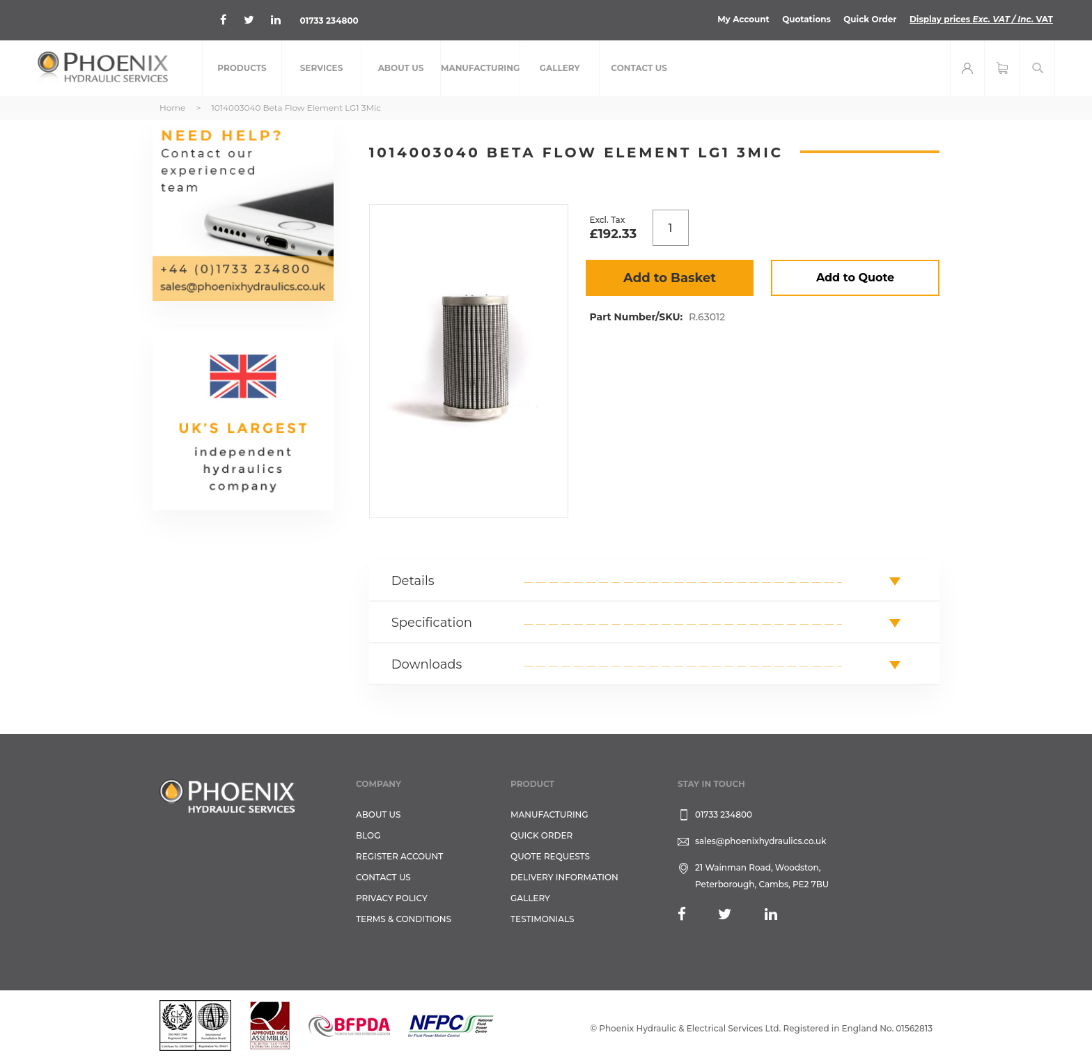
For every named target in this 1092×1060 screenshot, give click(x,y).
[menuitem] (242, 68)
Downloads (426, 664)
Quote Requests (550, 856)
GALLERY (530, 898)
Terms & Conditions (403, 919)
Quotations (805, 19)
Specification (431, 622)
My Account (743, 19)
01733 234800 (329, 20)
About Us (378, 814)
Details (413, 581)
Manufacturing (549, 814)
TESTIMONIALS (542, 919)
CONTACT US (383, 877)
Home (172, 107)
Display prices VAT (981, 19)
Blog (368, 835)
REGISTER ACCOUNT (399, 856)
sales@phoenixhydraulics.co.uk (761, 841)
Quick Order (869, 19)
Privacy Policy (392, 898)
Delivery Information (564, 877)
